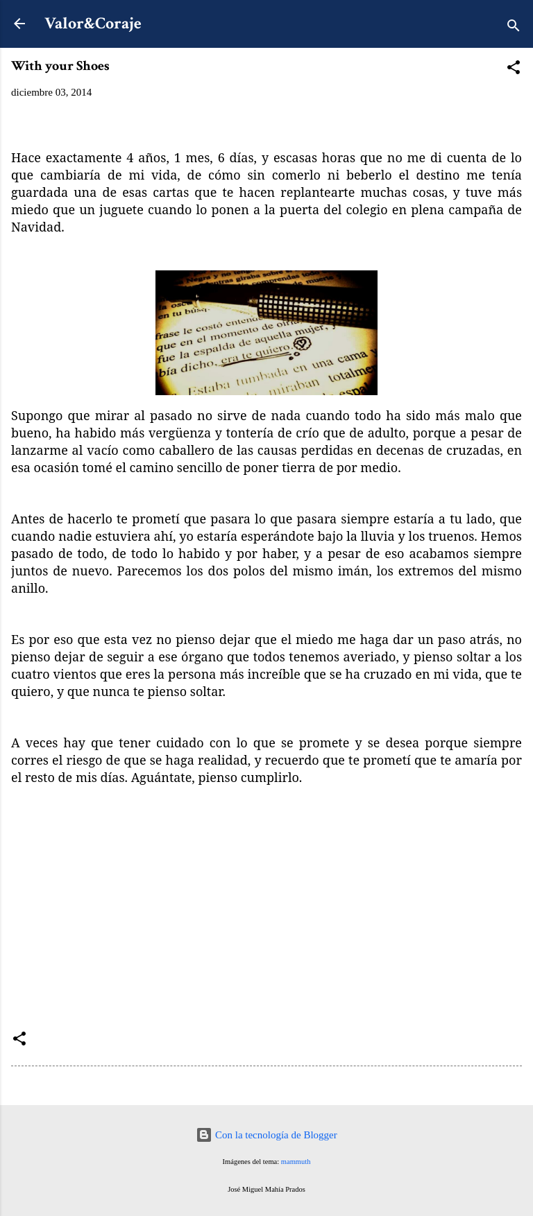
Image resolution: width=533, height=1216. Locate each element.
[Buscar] (513, 28)
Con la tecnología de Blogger (266, 1134)
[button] (513, 69)
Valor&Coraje (93, 23)
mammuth (296, 1161)
